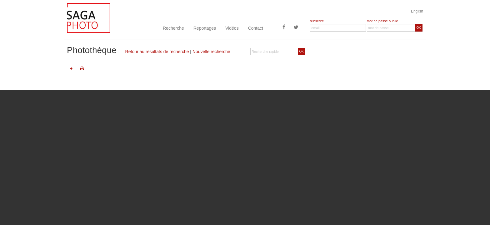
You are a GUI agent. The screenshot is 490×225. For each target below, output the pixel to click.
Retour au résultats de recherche (157, 51)
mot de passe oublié (382, 21)
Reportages (204, 28)
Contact (255, 28)
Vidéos (232, 28)
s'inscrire (317, 21)
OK (419, 27)
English (417, 11)
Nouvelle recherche (211, 51)
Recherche (173, 28)
